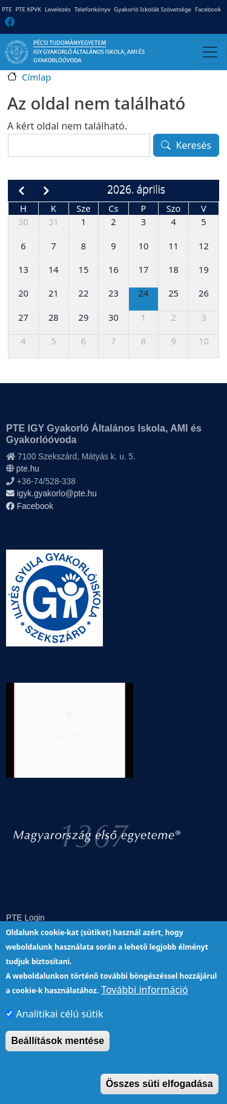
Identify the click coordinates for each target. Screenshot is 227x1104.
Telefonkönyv (92, 9)
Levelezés (58, 9)
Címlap (36, 77)
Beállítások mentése (57, 1056)
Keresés (193, 145)
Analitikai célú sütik (60, 1029)
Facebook (208, 9)
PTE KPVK (28, 9)
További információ (144, 1004)
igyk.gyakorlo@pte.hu (51, 493)
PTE (7, 9)
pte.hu (27, 468)
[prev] (21, 191)
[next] (46, 191)
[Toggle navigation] (210, 52)
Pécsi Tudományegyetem (69, 42)
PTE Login (25, 917)
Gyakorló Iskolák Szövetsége (152, 9)
